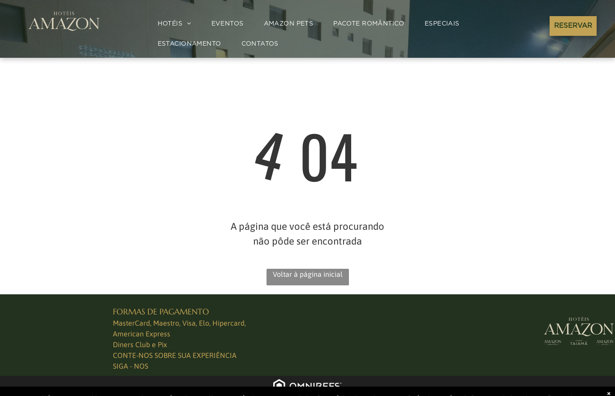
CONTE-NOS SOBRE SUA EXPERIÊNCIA (175, 355)
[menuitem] (178, 24)
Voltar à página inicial (308, 274)
